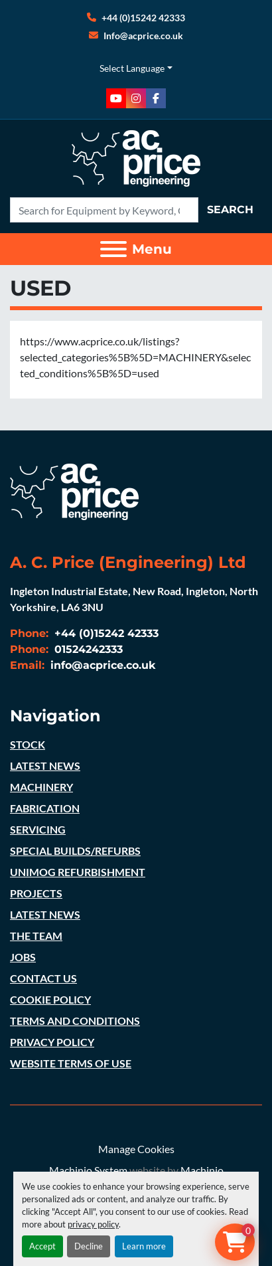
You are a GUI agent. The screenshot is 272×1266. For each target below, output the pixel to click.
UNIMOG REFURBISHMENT (77, 871)
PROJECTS (36, 893)
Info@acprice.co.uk (143, 35)
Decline (88, 1246)
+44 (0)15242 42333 (143, 17)
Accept (42, 1246)
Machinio (202, 1170)
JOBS (23, 956)
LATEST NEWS (45, 765)
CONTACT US (43, 978)
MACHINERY (41, 786)
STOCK (27, 744)
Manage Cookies (136, 1148)
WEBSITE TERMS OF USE (70, 1063)
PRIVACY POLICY (52, 1042)
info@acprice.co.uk (101, 665)
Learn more (144, 1246)
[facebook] (156, 98)
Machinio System (88, 1170)
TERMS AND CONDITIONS (75, 1020)
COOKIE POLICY (50, 999)
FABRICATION (45, 808)
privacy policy (93, 1224)
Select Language (132, 68)
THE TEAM (36, 935)
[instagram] (136, 98)
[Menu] (113, 249)
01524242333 (87, 649)
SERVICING (38, 829)
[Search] (104, 210)
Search (230, 209)
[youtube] (116, 98)
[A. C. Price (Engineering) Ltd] (74, 490)
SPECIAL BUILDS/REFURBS (75, 850)
